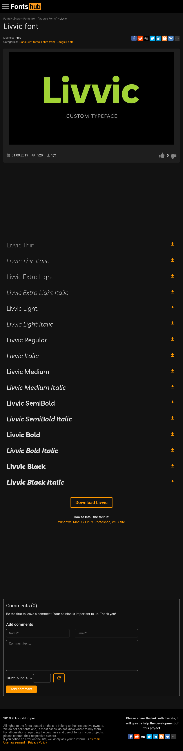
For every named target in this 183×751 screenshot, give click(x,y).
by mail (95, 739)
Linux (89, 522)
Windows (65, 522)
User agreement (14, 742)
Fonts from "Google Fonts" (57, 42)
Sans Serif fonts (30, 42)
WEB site (118, 522)
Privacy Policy (37, 742)
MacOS (78, 522)
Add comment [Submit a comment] (21, 689)
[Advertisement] (91, 200)
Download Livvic (92, 502)
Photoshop (102, 522)
